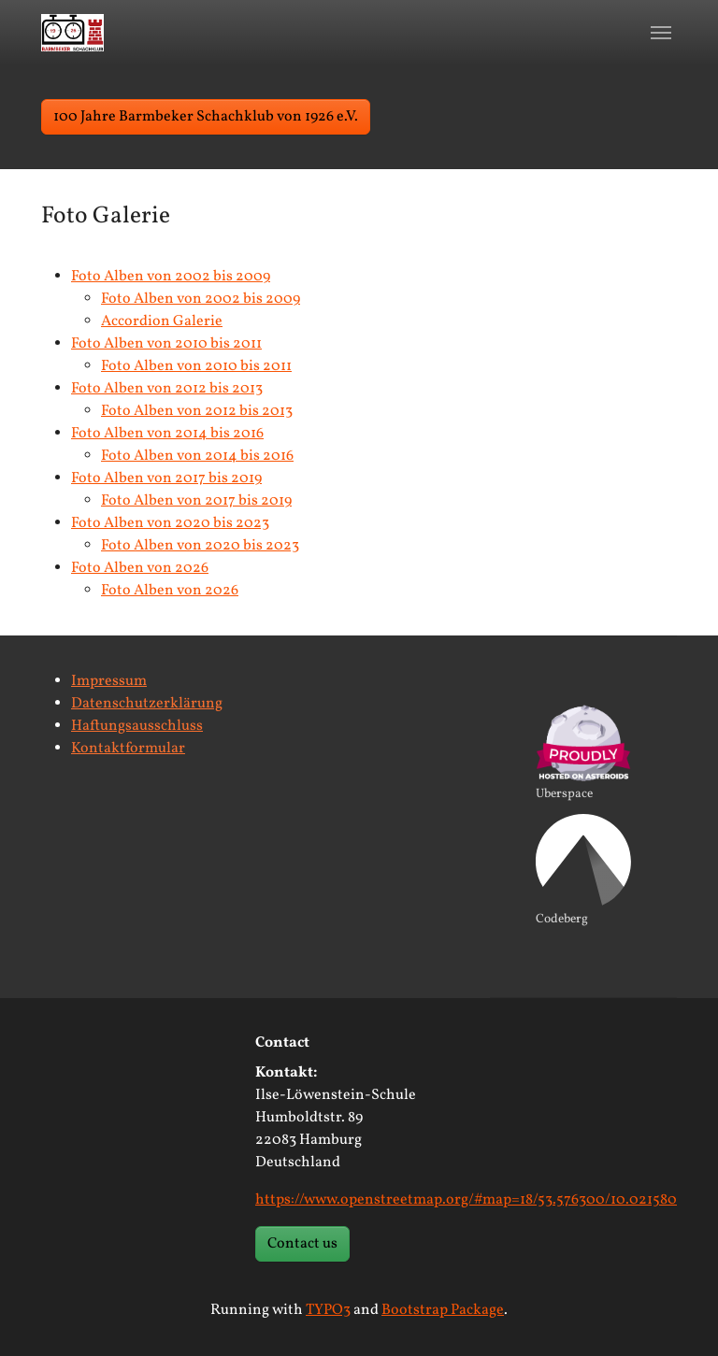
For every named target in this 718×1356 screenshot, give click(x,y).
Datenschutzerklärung (147, 703)
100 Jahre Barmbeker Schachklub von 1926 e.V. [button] (205, 117)
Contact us (302, 1244)
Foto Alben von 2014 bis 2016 (167, 433)
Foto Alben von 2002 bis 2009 (170, 276)
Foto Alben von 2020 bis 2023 (170, 523)
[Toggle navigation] (661, 33)
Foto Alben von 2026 (139, 568)
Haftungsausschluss (137, 726)
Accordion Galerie (162, 321)
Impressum (109, 681)
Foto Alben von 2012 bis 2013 (167, 388)
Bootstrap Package (442, 1310)
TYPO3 (328, 1310)
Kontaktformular (128, 748)
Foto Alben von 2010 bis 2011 (166, 344)
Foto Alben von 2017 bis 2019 (166, 478)
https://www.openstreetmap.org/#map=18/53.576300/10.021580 (466, 1200)
